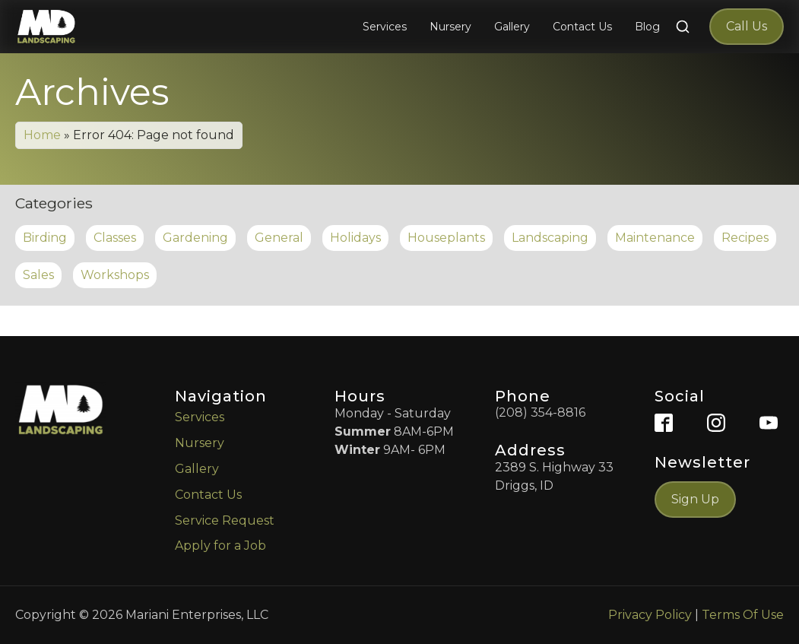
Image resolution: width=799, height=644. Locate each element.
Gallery (197, 469)
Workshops (115, 275)
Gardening (195, 237)
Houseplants (446, 237)
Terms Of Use (743, 615)
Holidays (355, 237)
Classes (115, 237)
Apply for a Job (220, 545)
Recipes (745, 237)
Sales (38, 275)
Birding (45, 237)
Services (199, 417)
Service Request (224, 520)
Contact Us (208, 494)
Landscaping (550, 237)
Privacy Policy (650, 615)
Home (42, 135)
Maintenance (655, 237)
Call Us (746, 26)
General (279, 237)
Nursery (199, 443)
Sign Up (695, 499)
